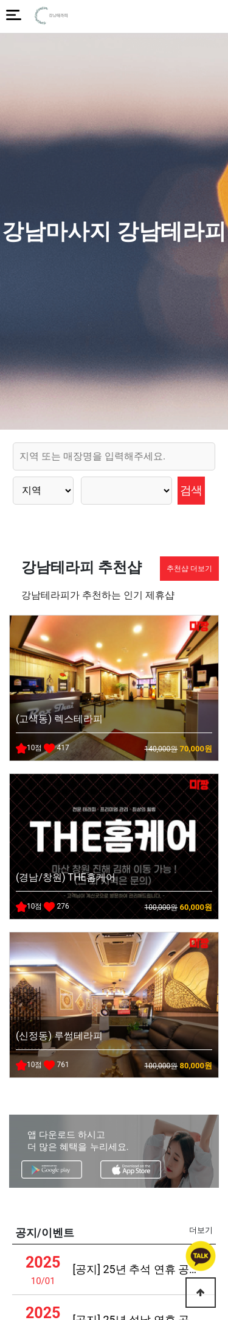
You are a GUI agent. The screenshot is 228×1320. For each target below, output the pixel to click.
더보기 (201, 1230)
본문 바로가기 (0, 0)
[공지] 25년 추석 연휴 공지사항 (137, 1269)
